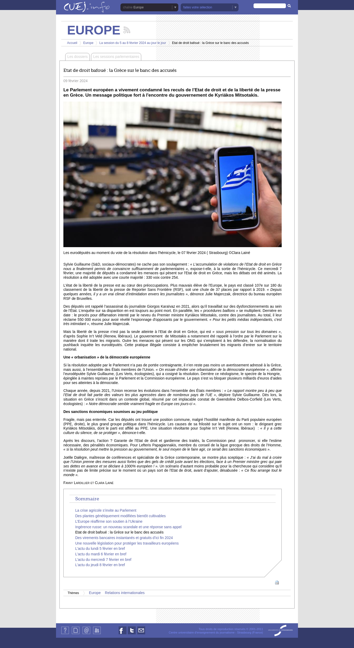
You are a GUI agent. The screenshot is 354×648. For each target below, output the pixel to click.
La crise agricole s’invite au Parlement (105, 510)
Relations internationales (125, 593)
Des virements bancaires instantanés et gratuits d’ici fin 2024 (124, 538)
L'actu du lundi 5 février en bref (100, 549)
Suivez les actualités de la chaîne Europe (127, 30)
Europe (138, 7)
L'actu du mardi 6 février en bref (100, 554)
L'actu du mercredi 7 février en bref (103, 560)
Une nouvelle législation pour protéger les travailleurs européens (127, 543)
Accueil (72, 43)
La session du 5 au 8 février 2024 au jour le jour (132, 43)
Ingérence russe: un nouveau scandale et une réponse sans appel (128, 527)
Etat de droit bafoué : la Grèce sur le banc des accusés (119, 532)
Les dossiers (77, 57)
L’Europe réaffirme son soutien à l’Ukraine (109, 522)
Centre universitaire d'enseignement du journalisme (201, 632)
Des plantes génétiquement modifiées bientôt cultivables (120, 516)
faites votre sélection (197, 7)
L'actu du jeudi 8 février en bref (100, 565)
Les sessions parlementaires (116, 57)
